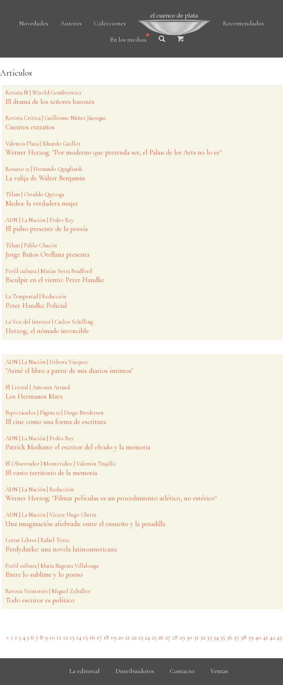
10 (52, 637)
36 (229, 637)
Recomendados (243, 23)
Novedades (33, 23)
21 (127, 637)
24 (147, 637)
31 (196, 637)
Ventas (219, 671)
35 (222, 637)
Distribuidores (135, 671)
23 (140, 637)
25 (153, 637)
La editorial (84, 671)
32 (202, 637)
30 (189, 637)
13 (71, 637)
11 (58, 637)
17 (99, 637)
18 (106, 637)
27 (168, 637)
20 (121, 637)
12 (65, 637)
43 (279, 637)
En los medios (128, 39)
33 (209, 637)
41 (265, 637)
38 (243, 637)
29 (182, 637)
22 (134, 637)
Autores (71, 23)
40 (258, 637)
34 (216, 637)
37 (236, 637)
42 (272, 637)
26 (161, 637)
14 (78, 637)
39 (251, 637)
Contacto (182, 671)
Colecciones (110, 23)
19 (113, 637)
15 (85, 637)
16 (92, 637)
